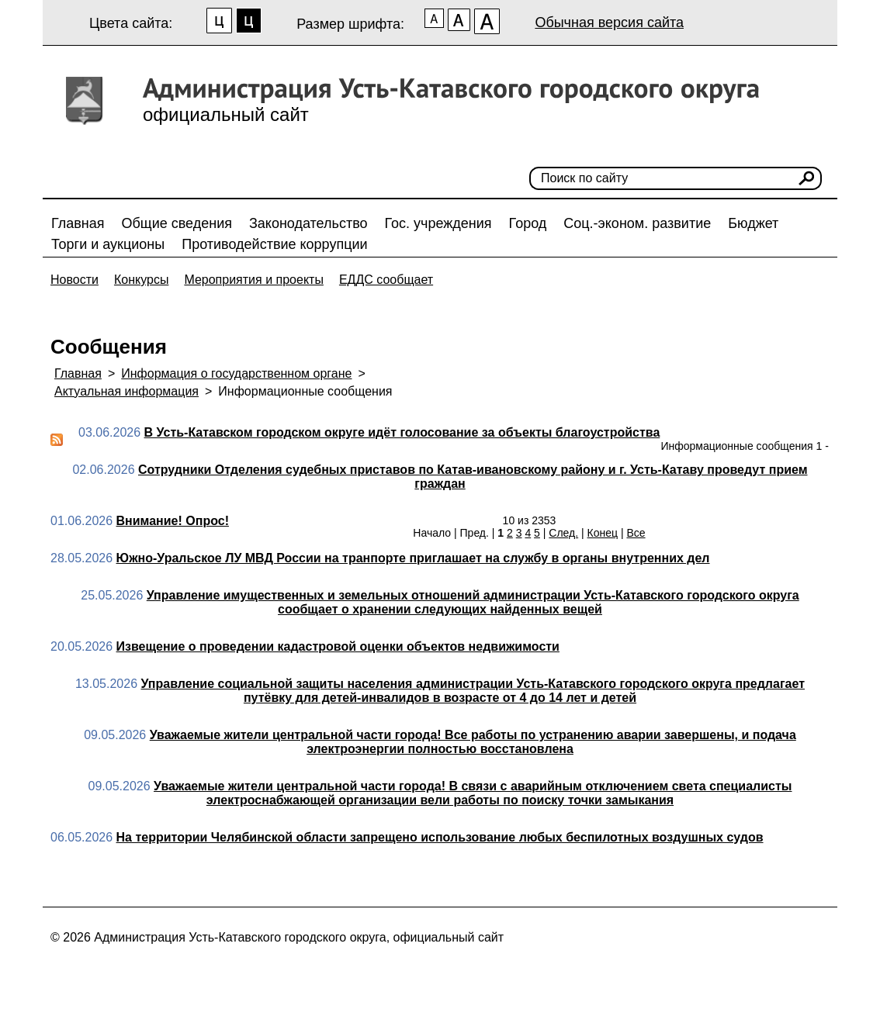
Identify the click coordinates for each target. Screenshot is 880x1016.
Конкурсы (141, 279)
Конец (602, 533)
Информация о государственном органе (236, 373)
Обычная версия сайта (609, 22)
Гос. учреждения (438, 223)
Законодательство (308, 223)
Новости (74, 279)
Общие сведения (177, 223)
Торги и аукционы (108, 244)
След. (563, 533)
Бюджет (753, 223)
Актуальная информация (126, 391)
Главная (78, 223)
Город (528, 223)
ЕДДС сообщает (386, 279)
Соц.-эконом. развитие (637, 223)
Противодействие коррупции (274, 244)
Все (635, 533)
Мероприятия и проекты (254, 279)
